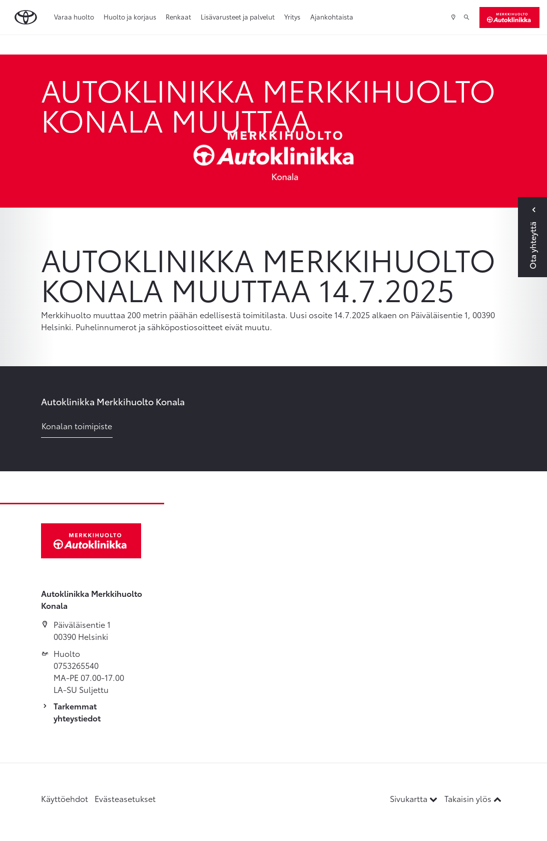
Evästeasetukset (125, 798)
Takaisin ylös (472, 798)
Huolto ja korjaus (130, 16)
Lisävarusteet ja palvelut (238, 16)
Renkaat (178, 16)
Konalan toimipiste (77, 425)
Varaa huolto (74, 16)
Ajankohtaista (331, 16)
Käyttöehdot (64, 798)
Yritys (292, 16)
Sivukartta (414, 798)
